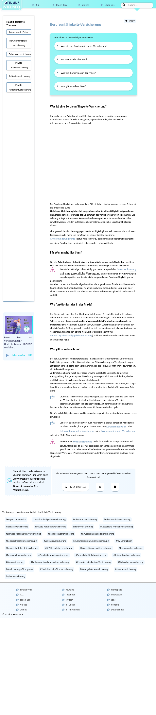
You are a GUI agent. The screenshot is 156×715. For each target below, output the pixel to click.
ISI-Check (69, 598)
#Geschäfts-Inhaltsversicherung (53, 550)
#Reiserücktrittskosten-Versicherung (93, 558)
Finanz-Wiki (25, 585)
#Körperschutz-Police (16, 515)
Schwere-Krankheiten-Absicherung (76, 427)
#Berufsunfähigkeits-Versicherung (49, 515)
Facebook (69, 589)
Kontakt (114, 598)
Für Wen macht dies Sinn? (72, 58)
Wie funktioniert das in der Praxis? (76, 71)
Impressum (116, 589)
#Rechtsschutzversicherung (61, 529)
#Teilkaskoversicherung (17, 522)
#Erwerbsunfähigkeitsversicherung (97, 529)
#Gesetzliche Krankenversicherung (116, 522)
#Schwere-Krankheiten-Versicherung (23, 529)
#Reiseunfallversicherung (131, 543)
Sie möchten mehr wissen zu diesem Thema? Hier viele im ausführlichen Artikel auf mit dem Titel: (26, 479)
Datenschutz (117, 603)
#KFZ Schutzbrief (124, 536)
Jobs (113, 594)
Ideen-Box (61, 5)
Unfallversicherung (82, 437)
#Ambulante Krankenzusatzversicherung (50, 558)
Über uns (109, 5)
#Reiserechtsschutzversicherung (21, 536)
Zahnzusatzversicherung (20, 54)
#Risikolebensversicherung (130, 558)
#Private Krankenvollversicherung (96, 543)
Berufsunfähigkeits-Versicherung (18, 43)
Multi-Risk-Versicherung (71, 431)
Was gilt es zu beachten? (72, 84)
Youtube (69, 585)
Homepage (116, 585)
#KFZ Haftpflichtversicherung (59, 543)
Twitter (68, 594)
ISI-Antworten (72, 603)
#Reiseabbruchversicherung (126, 550)
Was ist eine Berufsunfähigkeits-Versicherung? (82, 45)
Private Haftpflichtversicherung (20, 87)
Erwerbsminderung (126, 266)
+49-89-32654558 (75, 482)
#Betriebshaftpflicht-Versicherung (22, 543)
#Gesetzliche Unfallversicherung (91, 550)
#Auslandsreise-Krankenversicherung (91, 536)
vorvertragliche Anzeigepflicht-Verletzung (70, 332)
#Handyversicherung (83, 522)
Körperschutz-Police (18, 32)
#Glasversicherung (15, 558)
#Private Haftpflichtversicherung (50, 522)
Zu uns (23, 603)
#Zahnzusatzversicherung (85, 515)
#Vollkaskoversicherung (55, 536)
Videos (85, 5)
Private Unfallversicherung (19, 65)
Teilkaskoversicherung (19, 76)
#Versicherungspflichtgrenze (19, 565)
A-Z (37, 5)
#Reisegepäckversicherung (18, 550)
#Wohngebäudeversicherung (94, 565)
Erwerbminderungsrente (62, 236)
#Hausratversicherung (125, 565)
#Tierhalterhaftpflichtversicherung (56, 565)
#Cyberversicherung (15, 572)
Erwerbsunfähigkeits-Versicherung (115, 427)
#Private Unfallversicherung (117, 515)
